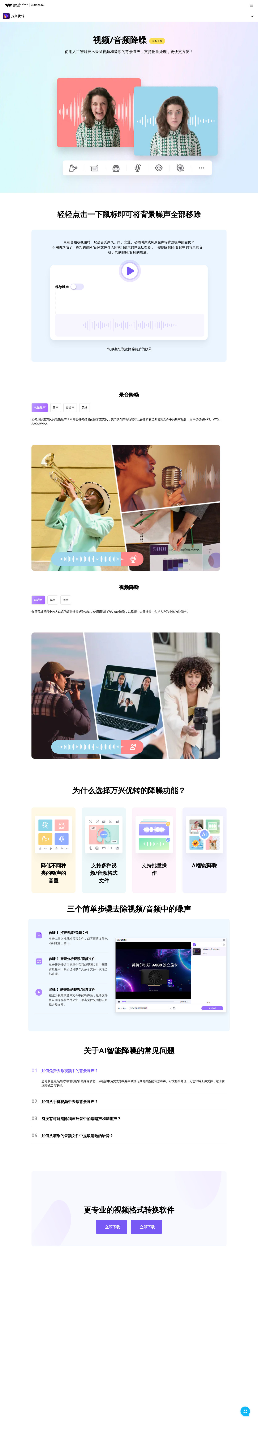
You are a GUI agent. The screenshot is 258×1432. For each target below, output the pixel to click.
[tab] (71, 943)
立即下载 (112, 1235)
